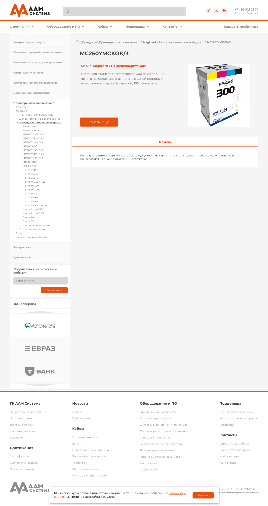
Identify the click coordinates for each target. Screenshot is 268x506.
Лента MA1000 (31, 189)
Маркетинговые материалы (238, 418)
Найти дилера (229, 456)
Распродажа (22, 247)
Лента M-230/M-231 (34, 181)
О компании (20, 26)
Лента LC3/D (30, 173)
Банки (76, 443)
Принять (203, 495)
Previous (40, 312)
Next (40, 385)
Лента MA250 (31, 193)
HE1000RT (29, 126)
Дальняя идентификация (31, 93)
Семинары (226, 424)
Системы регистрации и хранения (38, 62)
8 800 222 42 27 (246, 13)
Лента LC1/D (30, 169)
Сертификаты (19, 456)
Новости (80, 403)
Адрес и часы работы (234, 443)
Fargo (19, 233)
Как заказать (228, 462)
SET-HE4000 (30, 166)
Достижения (21, 448)
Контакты (170, 26)
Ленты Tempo (31, 221)
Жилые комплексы (85, 469)
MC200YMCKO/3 (33, 150)
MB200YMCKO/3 (33, 134)
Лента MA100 (31, 185)
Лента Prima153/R (34, 213)
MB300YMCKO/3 (33, 142)
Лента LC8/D (31, 177)
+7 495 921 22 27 (246, 9)
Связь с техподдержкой (235, 450)
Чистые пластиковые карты (33, 237)
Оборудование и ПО (63, 26)
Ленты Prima (31, 217)
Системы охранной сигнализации (37, 52)
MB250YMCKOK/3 (34, 138)
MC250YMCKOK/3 (34, 154)
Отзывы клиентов (22, 469)
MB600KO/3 (30, 146)
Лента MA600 (31, 201)
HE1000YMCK (31, 130)
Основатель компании (25, 412)
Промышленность (84, 437)
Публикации (81, 418)
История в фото (21, 418)
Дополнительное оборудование (39, 118)
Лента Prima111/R (33, 209)
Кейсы (103, 26)
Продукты (89, 42)
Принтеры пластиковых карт (34, 103)
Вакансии (16, 437)
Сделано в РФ (23, 257)
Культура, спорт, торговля (90, 475)
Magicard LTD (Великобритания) (119, 66)
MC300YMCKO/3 (33, 158)
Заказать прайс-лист (241, 26)
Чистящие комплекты (36, 225)
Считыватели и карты (28, 72)
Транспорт (79, 462)
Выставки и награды (24, 462)
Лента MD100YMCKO (35, 205)
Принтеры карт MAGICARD (36, 114)
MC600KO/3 (30, 162)
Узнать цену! (99, 122)
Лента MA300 (31, 197)
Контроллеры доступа (29, 42)
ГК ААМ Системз (25, 403)
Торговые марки (21, 424)
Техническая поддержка (236, 412)
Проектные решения (32, 229)
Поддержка (135, 26)
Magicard (21, 110)
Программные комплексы (158, 412)
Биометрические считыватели (35, 82)
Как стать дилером (23, 431)
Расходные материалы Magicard (40, 122)
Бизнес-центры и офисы (89, 456)
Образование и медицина (90, 450)
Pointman (22, 106)
